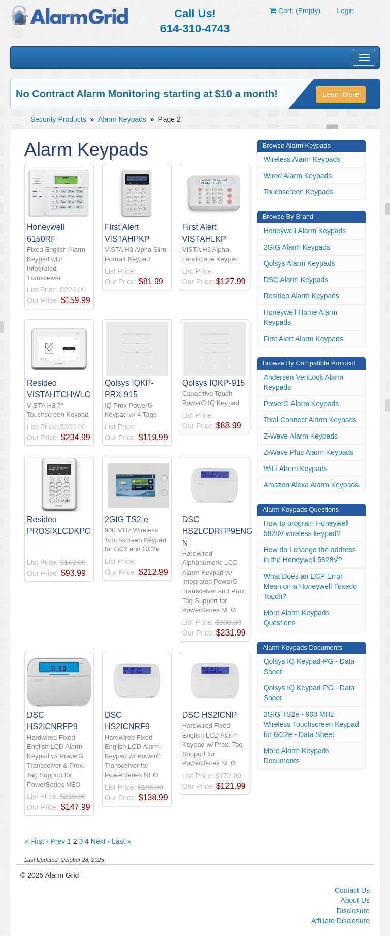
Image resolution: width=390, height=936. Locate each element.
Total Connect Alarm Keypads (310, 420)
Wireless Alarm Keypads (302, 159)
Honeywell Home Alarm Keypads (301, 317)
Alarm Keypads (122, 119)
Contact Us (352, 890)
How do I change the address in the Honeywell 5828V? (310, 555)
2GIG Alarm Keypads (297, 247)
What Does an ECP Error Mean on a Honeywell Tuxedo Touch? (310, 586)
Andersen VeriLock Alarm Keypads (303, 382)
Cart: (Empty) (295, 11)
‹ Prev (55, 841)
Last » (121, 841)
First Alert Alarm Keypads (303, 339)
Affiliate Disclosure (340, 921)
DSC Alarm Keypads (296, 280)
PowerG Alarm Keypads (301, 403)
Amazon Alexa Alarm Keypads (311, 485)
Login (345, 11)
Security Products (58, 119)
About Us (355, 900)
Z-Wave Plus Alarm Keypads (309, 452)
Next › (100, 841)
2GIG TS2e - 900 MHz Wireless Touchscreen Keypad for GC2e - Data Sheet (311, 724)
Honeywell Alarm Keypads (305, 231)
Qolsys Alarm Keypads (299, 263)
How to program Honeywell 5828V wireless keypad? (306, 528)
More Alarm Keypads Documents (297, 756)
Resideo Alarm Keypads (301, 296)
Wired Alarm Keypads (298, 176)
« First (34, 841)
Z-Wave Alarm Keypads (301, 436)
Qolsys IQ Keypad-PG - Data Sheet (309, 666)
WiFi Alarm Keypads (296, 468)
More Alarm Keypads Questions (297, 618)
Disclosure (353, 911)
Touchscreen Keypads (299, 192)
